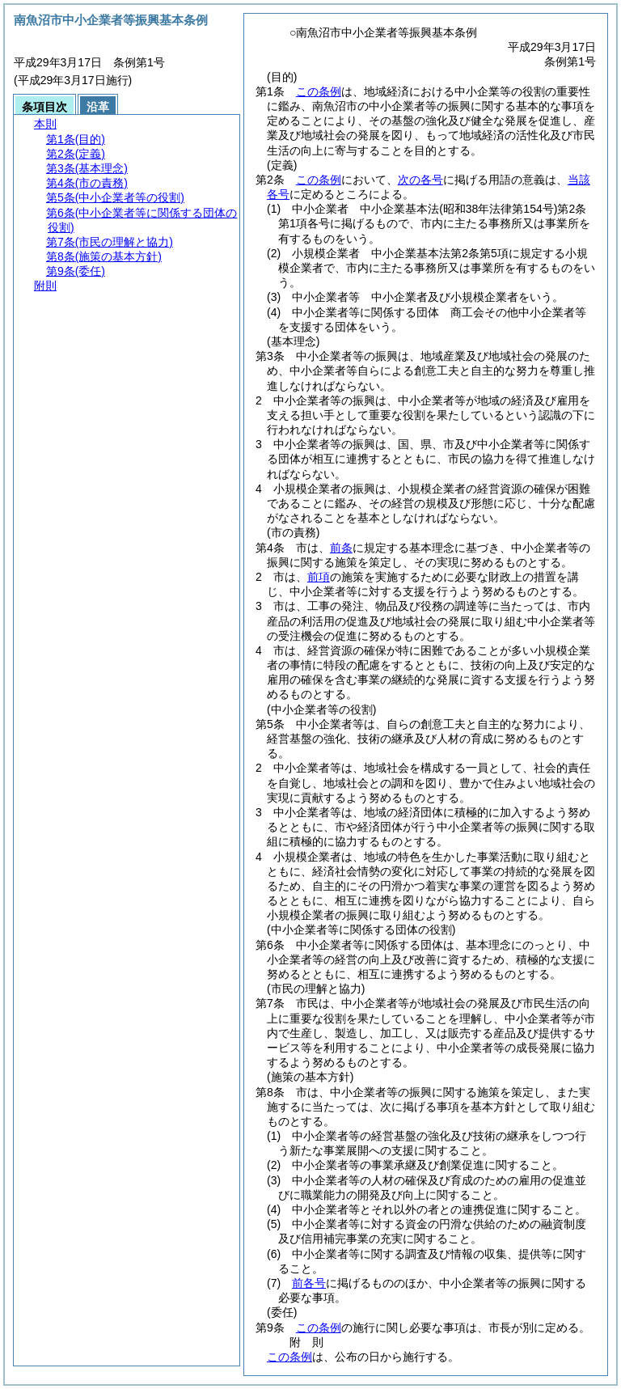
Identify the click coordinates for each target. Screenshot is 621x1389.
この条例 (318, 91)
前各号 (309, 1283)
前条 (341, 547)
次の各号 (420, 179)
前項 (318, 576)
